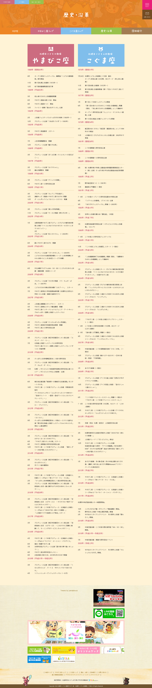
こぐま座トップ (73, 672)
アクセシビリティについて (73, 675)
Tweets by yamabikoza (69, 590)
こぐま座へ (22, 2)
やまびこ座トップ (60, 672)
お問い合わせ (102, 672)
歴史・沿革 (84, 672)
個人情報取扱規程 (57, 675)
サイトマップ (95, 675)
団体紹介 (93, 672)
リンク (86, 675)
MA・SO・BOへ (36, 2)
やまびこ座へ (7, 2)
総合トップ (48, 672)
